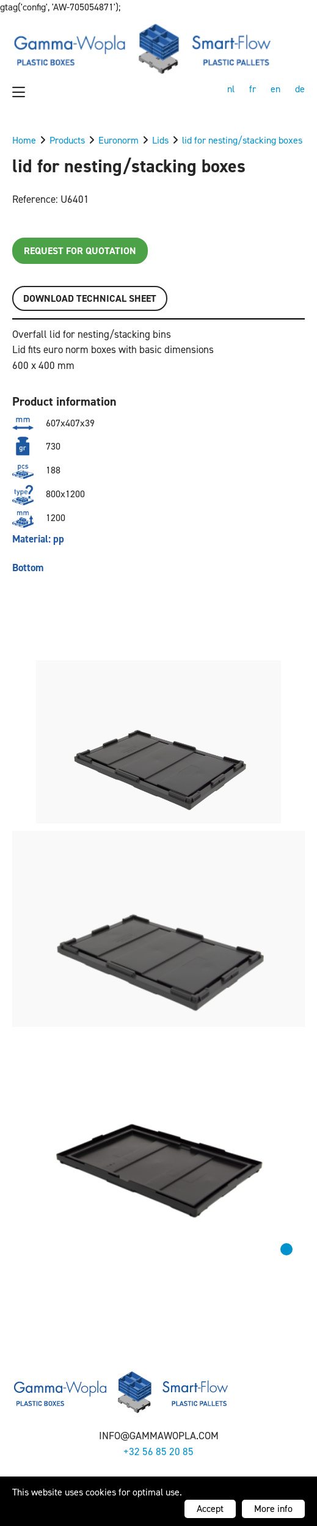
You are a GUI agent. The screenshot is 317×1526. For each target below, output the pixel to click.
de (300, 88)
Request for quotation (80, 250)
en (275, 88)
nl (231, 88)
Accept (210, 1508)
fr (252, 88)
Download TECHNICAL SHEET (89, 298)
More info (273, 1508)
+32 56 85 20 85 (158, 1451)
